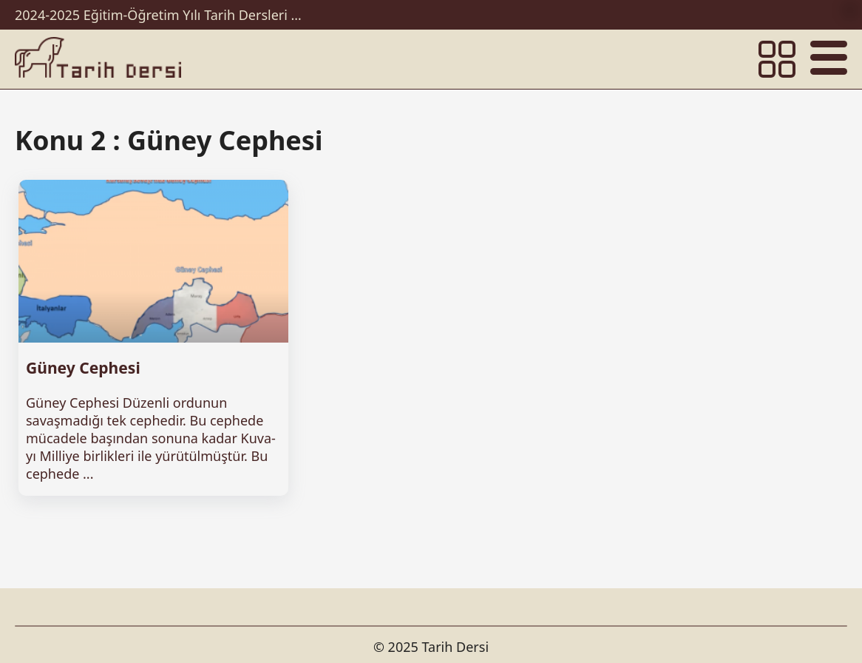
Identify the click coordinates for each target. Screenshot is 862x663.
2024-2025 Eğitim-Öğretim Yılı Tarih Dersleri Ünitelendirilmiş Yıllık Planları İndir (162, 15)
